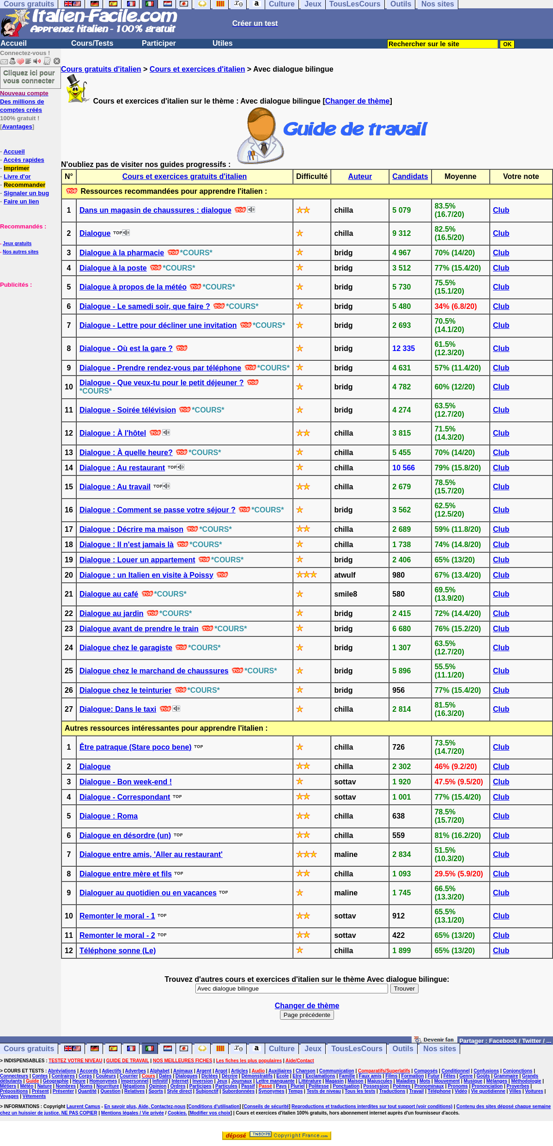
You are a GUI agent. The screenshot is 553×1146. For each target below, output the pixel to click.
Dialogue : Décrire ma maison (131, 529)
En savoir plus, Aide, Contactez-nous (145, 1106)
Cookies (177, 1112)
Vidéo (461, 1091)
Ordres (178, 1086)
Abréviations (62, 1070)
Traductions (392, 1091)
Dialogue (95, 233)
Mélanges (496, 1081)
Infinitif (160, 1081)
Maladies (405, 1081)
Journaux (241, 1081)
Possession (376, 1086)
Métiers (8, 1086)
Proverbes (518, 1086)
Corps (85, 1075)
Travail (416, 1091)
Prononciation (487, 1086)
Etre (296, 1075)
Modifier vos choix (210, 1112)
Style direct (179, 1091)
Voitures (534, 1091)
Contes (40, 1075)
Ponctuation (346, 1086)
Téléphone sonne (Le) (117, 951)
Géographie (56, 1081)
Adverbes (135, 1070)
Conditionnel (456, 1070)
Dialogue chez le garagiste (125, 648)
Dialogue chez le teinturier (125, 690)
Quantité (87, 1091)
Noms (85, 1086)
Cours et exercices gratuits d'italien (184, 176)
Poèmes (401, 1086)
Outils (403, 1049)
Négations (134, 1086)
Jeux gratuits (17, 243)
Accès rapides (23, 159)
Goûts (483, 1075)
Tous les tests (360, 1091)
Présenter (63, 1091)
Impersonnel (134, 1081)
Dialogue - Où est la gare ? (126, 348)
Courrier (129, 1075)
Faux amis (370, 1075)
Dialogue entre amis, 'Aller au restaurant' (151, 854)
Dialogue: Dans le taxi (117, 709)
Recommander (24, 184)
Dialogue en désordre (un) (125, 835)
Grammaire (506, 1075)
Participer (159, 43)
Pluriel (298, 1086)
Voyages (9, 1096)
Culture (282, 1049)
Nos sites (439, 1049)
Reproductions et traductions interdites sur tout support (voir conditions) (372, 1106)
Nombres (66, 1086)
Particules (226, 1086)
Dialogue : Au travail (115, 487)
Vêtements (34, 1096)
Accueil (13, 43)
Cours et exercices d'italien (197, 69)
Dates (165, 1075)
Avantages (17, 126)
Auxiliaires (280, 1070)
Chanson (306, 1070)
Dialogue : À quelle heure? (126, 452)
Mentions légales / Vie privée (132, 1112)
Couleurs (105, 1075)
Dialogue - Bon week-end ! (125, 782)
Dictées (209, 1075)
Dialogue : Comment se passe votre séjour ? (157, 510)
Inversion (202, 1081)
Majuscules (379, 1081)
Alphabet (160, 1070)
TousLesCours (357, 1049)
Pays (281, 1086)
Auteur (360, 176)
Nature (44, 1086)
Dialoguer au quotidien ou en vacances (148, 893)
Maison (355, 1081)
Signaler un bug (26, 193)
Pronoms (458, 1086)
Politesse (319, 1086)
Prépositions (14, 1091)
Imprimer (17, 168)
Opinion (158, 1086)
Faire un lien (21, 201)
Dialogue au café (108, 594)
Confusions (486, 1070)
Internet (179, 1081)
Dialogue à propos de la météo (133, 287)
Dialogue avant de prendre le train (139, 629)
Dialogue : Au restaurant (122, 468)
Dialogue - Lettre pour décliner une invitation (158, 325)
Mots (424, 1081)
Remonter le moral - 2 (117, 935)
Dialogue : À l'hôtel (112, 433)
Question (110, 1091)
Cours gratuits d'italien (101, 69)
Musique (473, 1081)
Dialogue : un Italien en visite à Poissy (146, 575)
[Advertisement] (27, 335)
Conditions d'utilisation (214, 1106)
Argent (203, 1070)
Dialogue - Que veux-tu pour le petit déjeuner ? (161, 383)
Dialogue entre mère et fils (125, 874)
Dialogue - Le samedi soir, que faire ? (144, 306)
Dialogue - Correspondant (124, 797)
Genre (466, 1075)
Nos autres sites (20, 251)
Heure (79, 1081)
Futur (434, 1075)
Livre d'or (17, 176)
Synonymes (271, 1091)
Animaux (183, 1070)
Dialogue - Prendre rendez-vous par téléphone (160, 368)
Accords (88, 1070)
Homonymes (103, 1081)
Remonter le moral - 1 (117, 916)
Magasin (334, 1081)
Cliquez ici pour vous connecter (29, 76)
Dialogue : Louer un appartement (137, 560)
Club (501, 210)
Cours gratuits (29, 1049)
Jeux (312, 1049)
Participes (200, 1086)
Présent (40, 1091)
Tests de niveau (324, 1091)
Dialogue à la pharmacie (121, 253)
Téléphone (439, 1091)
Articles (239, 1070)
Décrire (229, 1075)
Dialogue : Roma (108, 816)
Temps (295, 1091)
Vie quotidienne (488, 1091)
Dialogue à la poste (113, 268)
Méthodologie (526, 1081)
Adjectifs (111, 1070)
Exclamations (320, 1075)
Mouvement (447, 1081)
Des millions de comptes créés (24, 101)
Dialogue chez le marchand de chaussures (154, 671)
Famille (347, 1075)
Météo (26, 1086)
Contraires (63, 1075)
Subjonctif (207, 1091)
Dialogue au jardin (111, 613)
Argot (221, 1070)
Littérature (309, 1081)
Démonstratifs (257, 1075)
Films (391, 1075)
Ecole (282, 1075)
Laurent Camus (83, 1106)
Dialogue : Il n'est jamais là (126, 544)
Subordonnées (238, 1091)
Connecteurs (14, 1075)
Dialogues (187, 1075)
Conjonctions (518, 1070)
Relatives (134, 1091)
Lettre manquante (275, 1081)
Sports (155, 1091)
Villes (515, 1091)
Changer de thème (357, 101)
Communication (336, 1070)
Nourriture (108, 1086)
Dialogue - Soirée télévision (127, 410)
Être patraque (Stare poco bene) (135, 747)
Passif (248, 1086)
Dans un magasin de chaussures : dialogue (155, 210)
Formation (412, 1075)
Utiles (223, 43)
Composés (426, 1070)
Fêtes (450, 1075)
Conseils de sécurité (266, 1106)
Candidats (410, 176)
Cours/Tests (92, 43)
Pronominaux (429, 1086)
